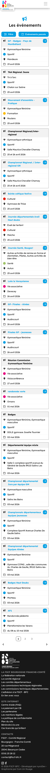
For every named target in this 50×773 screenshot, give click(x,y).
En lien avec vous (10, 695)
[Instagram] (2, 763)
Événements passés (33, 34)
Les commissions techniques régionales (21, 685)
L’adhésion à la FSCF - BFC (14, 692)
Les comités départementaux (16, 682)
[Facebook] (6, 763)
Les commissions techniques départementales (25, 688)
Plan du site (7, 721)
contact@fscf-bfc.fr (11, 757)
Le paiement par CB (11, 708)
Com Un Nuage (24, 769)
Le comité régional (10, 678)
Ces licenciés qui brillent (13, 728)
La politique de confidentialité (16, 718)
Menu (45, 3)
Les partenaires (9, 711)
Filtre (8, 34)
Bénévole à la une (10, 724)
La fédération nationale (13, 675)
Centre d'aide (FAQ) (11, 704)
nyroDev (41, 766)
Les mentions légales (12, 714)
